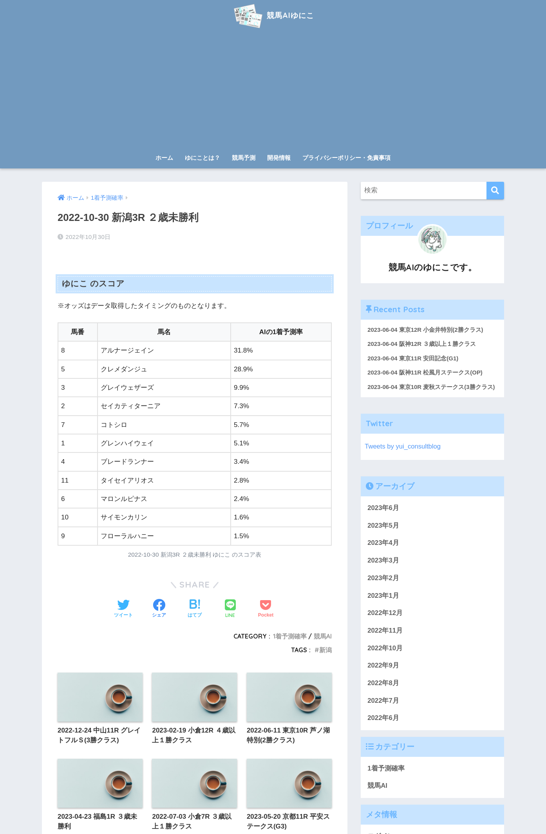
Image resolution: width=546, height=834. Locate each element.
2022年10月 (385, 648)
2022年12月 (385, 613)
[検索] (495, 190)
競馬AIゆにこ (272, 15)
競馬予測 (243, 157)
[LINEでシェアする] (230, 609)
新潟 (325, 650)
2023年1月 (383, 596)
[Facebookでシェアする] (159, 609)
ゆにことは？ (202, 157)
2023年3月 (383, 560)
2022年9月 (383, 666)
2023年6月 (383, 508)
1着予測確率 (290, 636)
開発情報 (279, 157)
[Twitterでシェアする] (123, 609)
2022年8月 (383, 683)
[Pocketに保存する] (265, 609)
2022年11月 (385, 631)
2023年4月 (383, 543)
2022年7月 (383, 701)
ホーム (164, 157)
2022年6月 (383, 718)
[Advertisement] (273, 91)
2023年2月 (383, 578)
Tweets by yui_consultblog (403, 446)
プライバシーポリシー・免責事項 (346, 157)
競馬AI (323, 636)
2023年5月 (383, 526)
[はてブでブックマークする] (195, 609)
